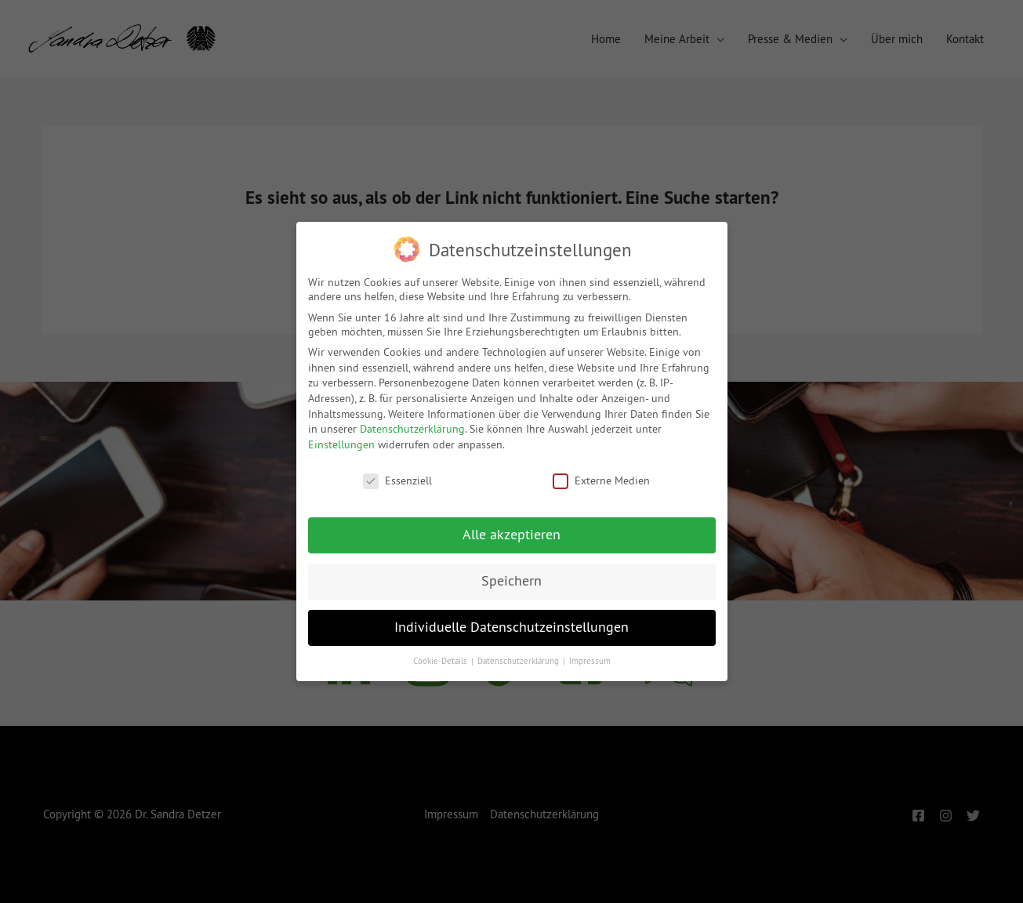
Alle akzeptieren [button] (511, 534)
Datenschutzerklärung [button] (519, 661)
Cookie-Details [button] (441, 661)
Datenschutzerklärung (412, 429)
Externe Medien (601, 480)
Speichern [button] (511, 580)
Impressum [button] (590, 661)
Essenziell (397, 480)
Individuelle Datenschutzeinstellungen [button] (511, 627)
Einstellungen (341, 444)
